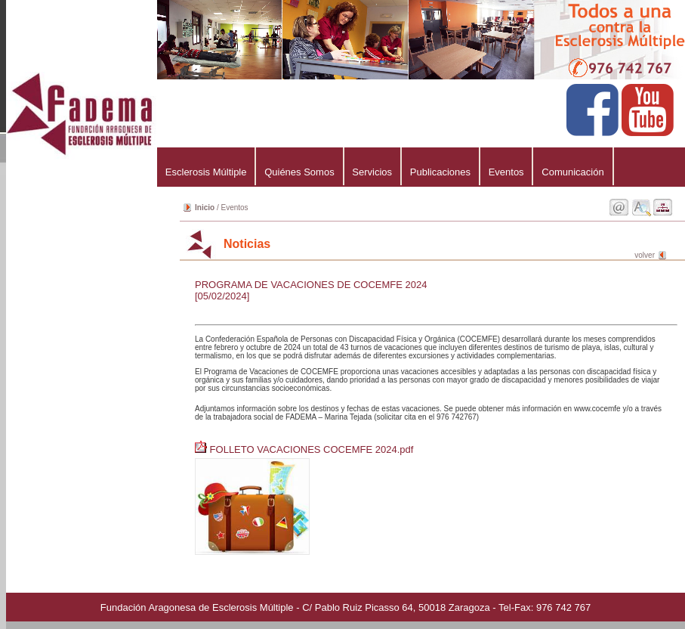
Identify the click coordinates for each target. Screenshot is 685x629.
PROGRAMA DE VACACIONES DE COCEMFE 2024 (311, 284)
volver (644, 255)
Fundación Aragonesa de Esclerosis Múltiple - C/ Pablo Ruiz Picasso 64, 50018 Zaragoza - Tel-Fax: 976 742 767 (345, 607)
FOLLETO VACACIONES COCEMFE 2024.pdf (305, 449)
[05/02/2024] (222, 296)
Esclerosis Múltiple (206, 172)
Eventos (506, 172)
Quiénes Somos (299, 172)
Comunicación (572, 172)
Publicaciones (440, 172)
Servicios (372, 172)
